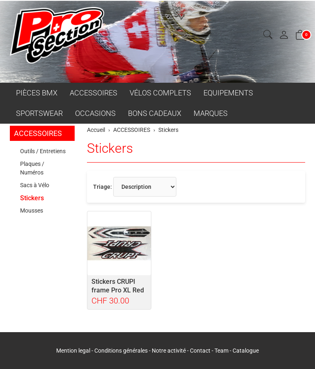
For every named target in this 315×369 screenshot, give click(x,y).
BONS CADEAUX (154, 113)
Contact (201, 350)
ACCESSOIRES (93, 92)
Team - (224, 350)
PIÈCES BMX (36, 92)
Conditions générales (121, 350)
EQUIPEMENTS (228, 92)
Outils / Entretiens (43, 151)
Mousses (31, 210)
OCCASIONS (95, 113)
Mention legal (73, 350)
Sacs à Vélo (34, 185)
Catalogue (246, 350)
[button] (267, 35)
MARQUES (211, 113)
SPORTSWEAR (39, 113)
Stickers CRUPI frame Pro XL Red (117, 286)
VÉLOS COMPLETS (160, 92)
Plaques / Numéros (32, 168)
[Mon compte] (283, 35)
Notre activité (169, 350)
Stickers (110, 148)
